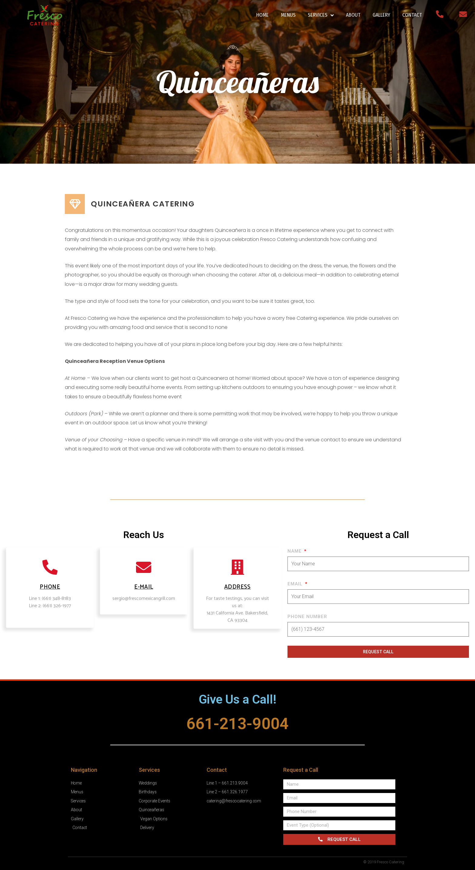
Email (295, 584)
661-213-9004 (237, 723)
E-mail (143, 587)
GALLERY (381, 15)
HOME (262, 15)
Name (295, 551)
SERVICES (321, 15)
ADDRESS (237, 587)
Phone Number (307, 616)
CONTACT (412, 15)
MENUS (288, 15)
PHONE (50, 587)
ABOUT (353, 15)
